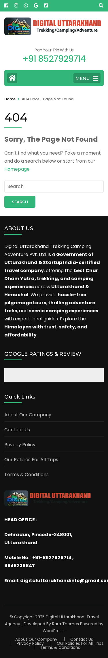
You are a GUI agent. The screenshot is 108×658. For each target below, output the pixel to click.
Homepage (17, 169)
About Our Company (27, 414)
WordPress (53, 631)
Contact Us (17, 429)
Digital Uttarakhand (65, 617)
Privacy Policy (19, 444)
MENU (86, 79)
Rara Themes (65, 624)
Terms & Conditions (26, 474)
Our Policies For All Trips (31, 459)
